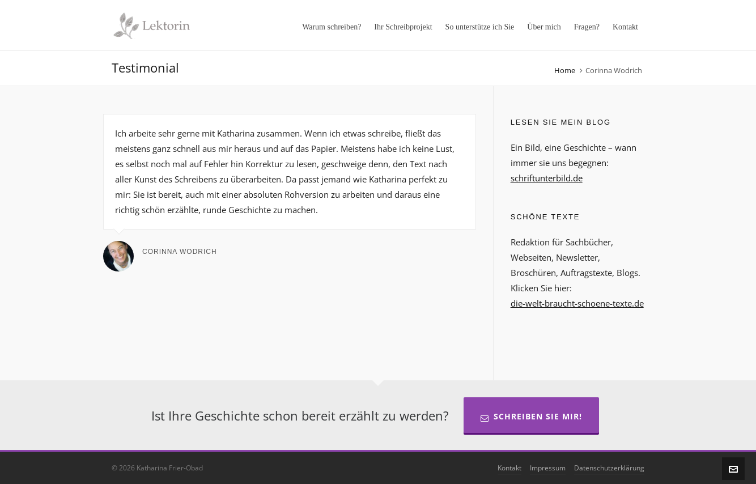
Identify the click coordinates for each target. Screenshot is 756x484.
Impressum (548, 468)
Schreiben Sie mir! (531, 416)
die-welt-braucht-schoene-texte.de (577, 303)
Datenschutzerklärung (609, 468)
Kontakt (509, 468)
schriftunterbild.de (547, 178)
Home (564, 70)
